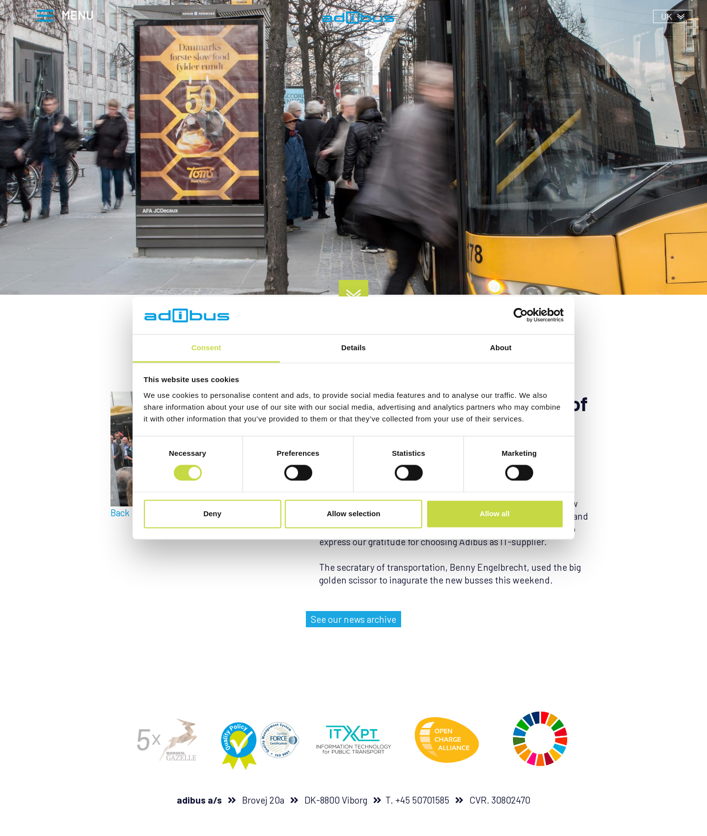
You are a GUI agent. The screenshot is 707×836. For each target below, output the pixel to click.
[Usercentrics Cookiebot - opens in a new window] (521, 315)
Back (120, 512)
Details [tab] (353, 347)
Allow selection (353, 513)
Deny (212, 513)
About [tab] (501, 347)
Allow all (495, 513)
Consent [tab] (206, 347)
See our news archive (353, 619)
